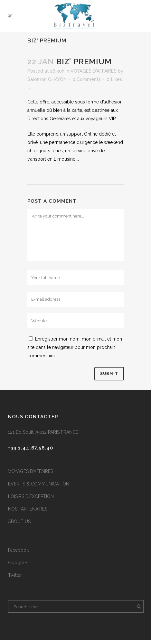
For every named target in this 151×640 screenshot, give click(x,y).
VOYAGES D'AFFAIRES (94, 71)
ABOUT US (19, 521)
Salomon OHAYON (47, 79)
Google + (17, 562)
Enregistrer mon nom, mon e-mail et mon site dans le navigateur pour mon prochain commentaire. (74, 347)
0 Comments (86, 79)
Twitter (15, 575)
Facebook (18, 550)
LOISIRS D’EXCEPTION (31, 496)
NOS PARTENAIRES (27, 508)
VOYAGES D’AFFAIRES (30, 471)
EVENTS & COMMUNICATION (38, 483)
